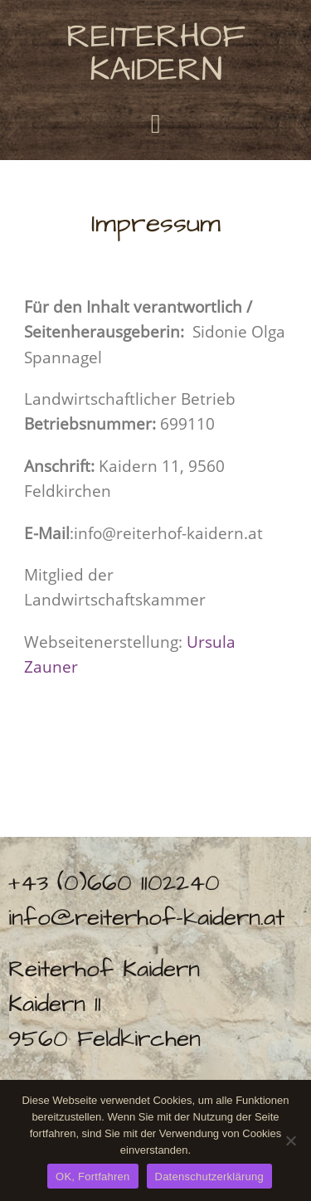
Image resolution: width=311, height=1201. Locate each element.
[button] (156, 123)
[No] (290, 1140)
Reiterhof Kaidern (155, 53)
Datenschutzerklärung (209, 1176)
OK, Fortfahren (92, 1176)
